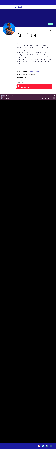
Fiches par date (48, 22)
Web (20, 80)
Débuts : (20, 77)
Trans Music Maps (17, 446)
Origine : (20, 74)
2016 (50, 23)
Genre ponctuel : (22, 71)
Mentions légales (7, 446)
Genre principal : (22, 69)
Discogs (21, 82)
